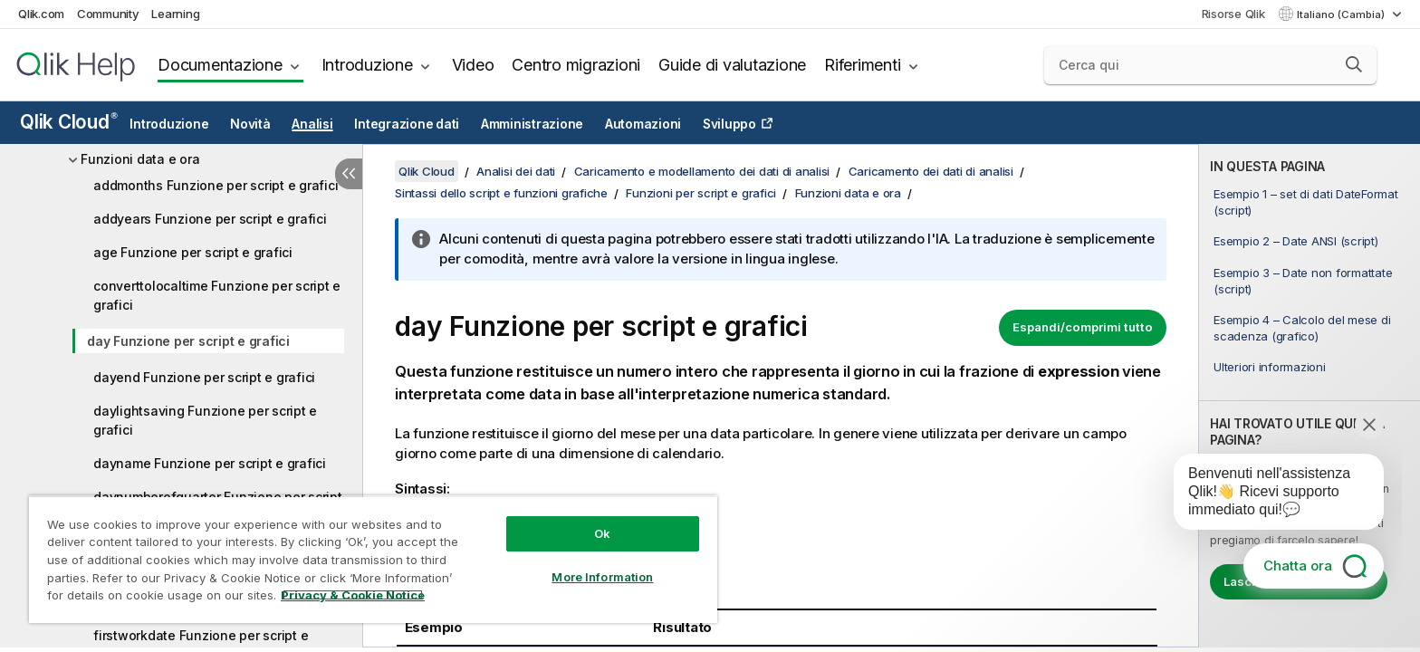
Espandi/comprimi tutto (1082, 327)
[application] (1266, 495)
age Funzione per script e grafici (193, 252)
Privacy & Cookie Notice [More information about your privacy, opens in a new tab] (353, 595)
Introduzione (367, 64)
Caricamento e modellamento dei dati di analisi (702, 171)
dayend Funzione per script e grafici (204, 377)
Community (108, 13)
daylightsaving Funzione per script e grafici (205, 420)
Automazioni (643, 124)
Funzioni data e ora (140, 159)
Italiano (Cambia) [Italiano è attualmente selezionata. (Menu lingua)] (1342, 14)
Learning (175, 13)
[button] (1353, 64)
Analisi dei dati (515, 171)
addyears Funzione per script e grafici (210, 218)
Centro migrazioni (576, 64)
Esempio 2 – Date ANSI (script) (1296, 241)
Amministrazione (532, 124)
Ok (602, 533)
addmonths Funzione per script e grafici (215, 185)
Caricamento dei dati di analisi (931, 171)
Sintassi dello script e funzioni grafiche (501, 193)
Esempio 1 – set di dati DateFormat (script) (1306, 202)
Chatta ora (1297, 565)
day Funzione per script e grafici (188, 341)
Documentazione (220, 64)
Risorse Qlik (1233, 13)
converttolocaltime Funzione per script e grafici (217, 295)
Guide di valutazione (732, 64)
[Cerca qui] (1210, 65)
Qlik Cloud (69, 121)
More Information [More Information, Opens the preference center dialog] (602, 577)
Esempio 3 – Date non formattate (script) (1303, 280)
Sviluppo (729, 124)
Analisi (312, 124)
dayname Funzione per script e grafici (209, 463)
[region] (373, 559)
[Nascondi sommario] (348, 173)
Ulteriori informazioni (1270, 367)
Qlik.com (41, 13)
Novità (250, 124)
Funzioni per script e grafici (701, 193)
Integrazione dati (406, 124)
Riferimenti (862, 64)
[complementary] (1309, 395)
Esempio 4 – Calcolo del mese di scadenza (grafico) (1302, 327)
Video (473, 64)
